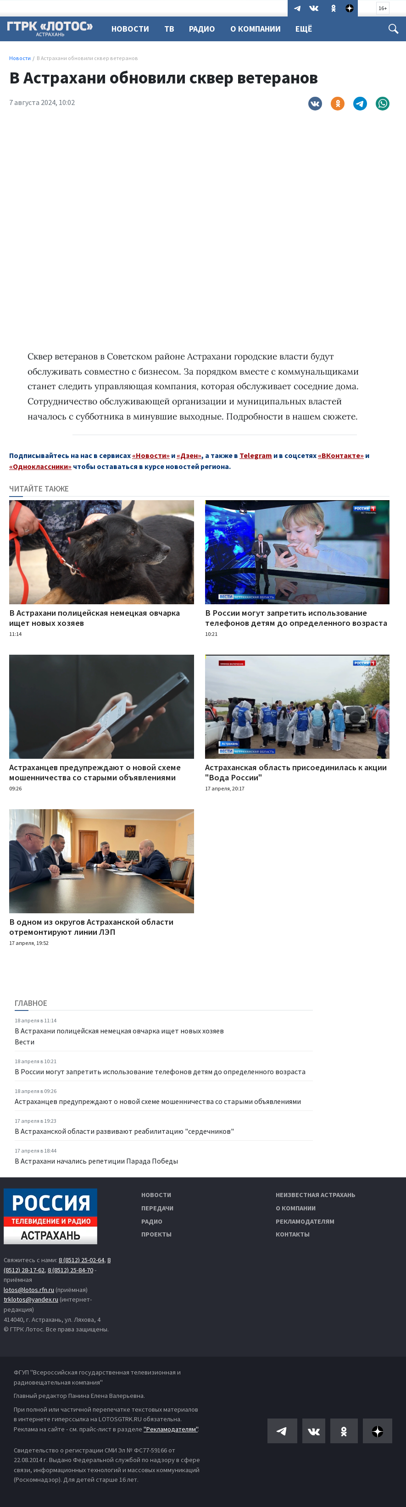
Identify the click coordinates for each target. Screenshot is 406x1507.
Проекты (156, 1234)
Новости (130, 28)
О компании (296, 1208)
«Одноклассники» (40, 466)
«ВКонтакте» (341, 455)
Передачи (157, 1208)
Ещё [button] (309, 28)
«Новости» (151, 455)
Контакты (293, 1234)
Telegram (255, 455)
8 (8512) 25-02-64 (81, 1260)
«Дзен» (189, 455)
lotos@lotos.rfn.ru (29, 1290)
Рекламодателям (305, 1221)
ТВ (171, 28)
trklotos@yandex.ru (31, 1299)
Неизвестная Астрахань (316, 1195)
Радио (205, 28)
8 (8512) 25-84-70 (70, 1270)
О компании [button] (259, 28)
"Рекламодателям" (171, 1429)
